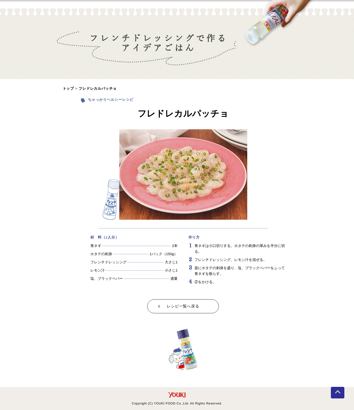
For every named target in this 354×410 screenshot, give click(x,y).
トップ (68, 88)
